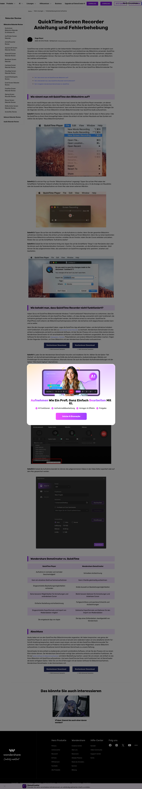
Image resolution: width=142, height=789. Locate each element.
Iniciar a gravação (71, 416)
